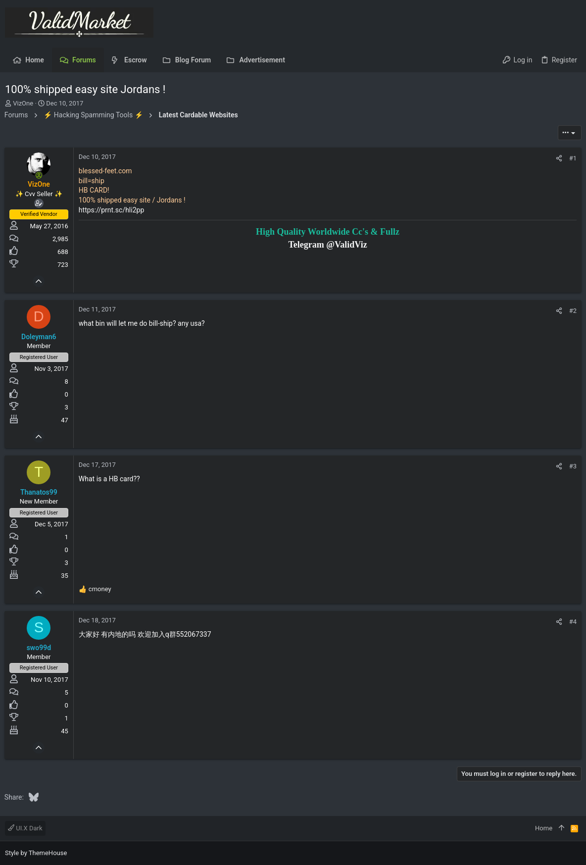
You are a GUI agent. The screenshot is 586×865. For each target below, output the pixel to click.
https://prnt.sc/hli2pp (112, 210)
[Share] (558, 158)
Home (543, 828)
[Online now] (39, 175)
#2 (572, 310)
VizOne (23, 103)
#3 (572, 466)
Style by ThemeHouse (36, 853)
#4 (572, 621)
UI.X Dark (25, 828)
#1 (572, 158)
